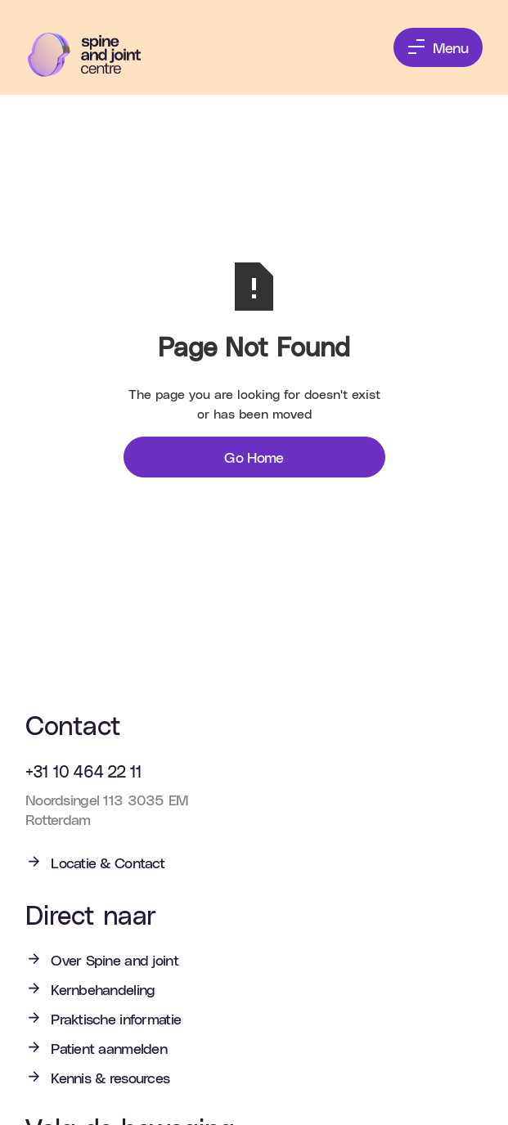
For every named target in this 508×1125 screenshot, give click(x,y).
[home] (96, 54)
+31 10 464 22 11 (83, 771)
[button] (438, 47)
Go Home (254, 456)
